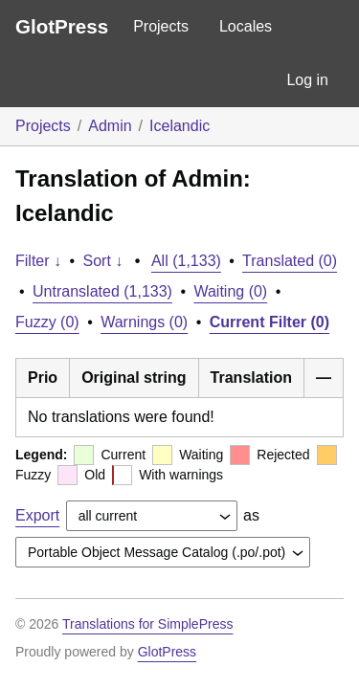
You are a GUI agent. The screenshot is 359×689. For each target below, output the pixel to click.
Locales (245, 26)
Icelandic (179, 126)
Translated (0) (289, 261)
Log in (307, 80)
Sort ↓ (103, 261)
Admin (109, 126)
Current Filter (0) (269, 322)
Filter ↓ (38, 261)
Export (37, 515)
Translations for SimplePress (147, 624)
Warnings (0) (144, 322)
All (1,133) (186, 261)
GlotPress (61, 26)
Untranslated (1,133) (102, 291)
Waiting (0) (230, 291)
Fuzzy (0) (47, 322)
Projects (161, 26)
